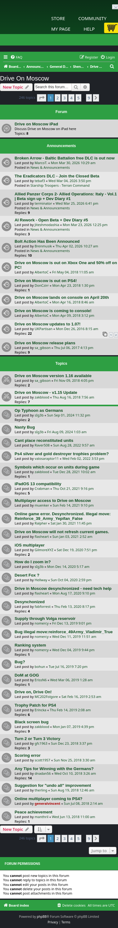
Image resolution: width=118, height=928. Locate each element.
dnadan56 (43, 773)
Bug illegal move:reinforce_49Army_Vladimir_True (64, 632)
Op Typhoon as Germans (39, 410)
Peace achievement (33, 812)
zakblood (42, 397)
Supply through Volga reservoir (45, 618)
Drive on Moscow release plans (45, 343)
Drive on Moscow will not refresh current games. (62, 531)
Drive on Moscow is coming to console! (53, 310)
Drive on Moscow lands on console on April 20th (62, 297)
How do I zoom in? (33, 562)
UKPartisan (43, 328)
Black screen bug (31, 722)
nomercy (42, 623)
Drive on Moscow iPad (36, 124)
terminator (43, 203)
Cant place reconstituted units (44, 440)
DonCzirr (42, 285)
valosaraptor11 (47, 458)
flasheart (42, 536)
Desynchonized (30, 601)
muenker (42, 505)
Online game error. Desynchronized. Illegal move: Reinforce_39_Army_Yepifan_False (63, 516)
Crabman (42, 488)
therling (41, 790)
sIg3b (39, 415)
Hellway (41, 579)
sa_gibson (43, 347)
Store (58, 18)
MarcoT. (41, 162)
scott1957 (42, 760)
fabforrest (43, 606)
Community (92, 18)
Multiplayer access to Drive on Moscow (53, 500)
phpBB (42, 916)
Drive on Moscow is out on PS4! (46, 280)
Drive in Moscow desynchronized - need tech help (63, 588)
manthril (41, 816)
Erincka (41, 710)
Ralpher (41, 523)
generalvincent (48, 803)
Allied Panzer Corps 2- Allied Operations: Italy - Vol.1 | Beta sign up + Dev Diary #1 (66, 196)
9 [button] (89, 98)
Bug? (20, 662)
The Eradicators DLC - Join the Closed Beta (57, 176)
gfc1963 (41, 743)
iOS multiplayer (30, 545)
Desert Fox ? (27, 575)
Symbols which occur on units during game (57, 467)
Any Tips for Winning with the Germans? (54, 768)
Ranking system (30, 645)
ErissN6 (41, 679)
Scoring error (28, 755)
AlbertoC (42, 272)
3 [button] (64, 98)
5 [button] (78, 98)
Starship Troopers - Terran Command (60, 185)
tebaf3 (40, 180)
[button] (41, 98)
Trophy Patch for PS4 (35, 705)
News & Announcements (50, 167)
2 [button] (58, 98)
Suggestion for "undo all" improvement (53, 785)
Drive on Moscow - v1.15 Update (46, 392)
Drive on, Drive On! (33, 692)
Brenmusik (43, 246)
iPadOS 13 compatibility (38, 483)
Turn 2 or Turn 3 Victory (37, 738)
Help (89, 29)
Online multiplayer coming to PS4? (48, 798)
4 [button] (71, 98)
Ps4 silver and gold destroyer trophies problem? (62, 453)
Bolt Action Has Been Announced (47, 241)
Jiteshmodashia (47, 224)
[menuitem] (16, 57)
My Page (60, 29)
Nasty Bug (25, 427)
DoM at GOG (27, 675)
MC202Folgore (46, 696)
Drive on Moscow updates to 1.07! (48, 324)
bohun (40, 666)
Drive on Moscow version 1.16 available (53, 375)
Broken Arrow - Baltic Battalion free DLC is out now (65, 158)
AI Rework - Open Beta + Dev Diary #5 (51, 220)
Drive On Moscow (24, 78)
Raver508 (42, 445)
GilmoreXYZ (44, 549)
